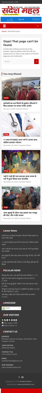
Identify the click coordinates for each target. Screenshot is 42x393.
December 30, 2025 (10, 145)
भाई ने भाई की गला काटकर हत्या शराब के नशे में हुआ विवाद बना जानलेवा (19, 177)
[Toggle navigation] (4, 25)
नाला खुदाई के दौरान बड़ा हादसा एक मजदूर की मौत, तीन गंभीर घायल (20, 214)
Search (36, 61)
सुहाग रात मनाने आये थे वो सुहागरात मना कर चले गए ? (18, 278)
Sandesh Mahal (22, 109)
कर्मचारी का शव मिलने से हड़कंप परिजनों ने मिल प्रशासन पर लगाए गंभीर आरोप (20, 104)
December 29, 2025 (10, 218)
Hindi (6, 308)
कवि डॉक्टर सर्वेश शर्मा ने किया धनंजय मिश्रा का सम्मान (18, 294)
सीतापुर (6, 171)
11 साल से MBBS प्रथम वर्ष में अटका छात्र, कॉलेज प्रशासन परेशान (20, 141)
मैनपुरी (6, 207)
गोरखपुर (6, 134)
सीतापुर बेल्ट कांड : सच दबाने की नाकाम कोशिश (17, 275)
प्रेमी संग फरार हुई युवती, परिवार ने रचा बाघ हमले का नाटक (20, 284)
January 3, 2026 (9, 109)
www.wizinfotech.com (25, 384)
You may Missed (12, 73)
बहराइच (6, 98)
